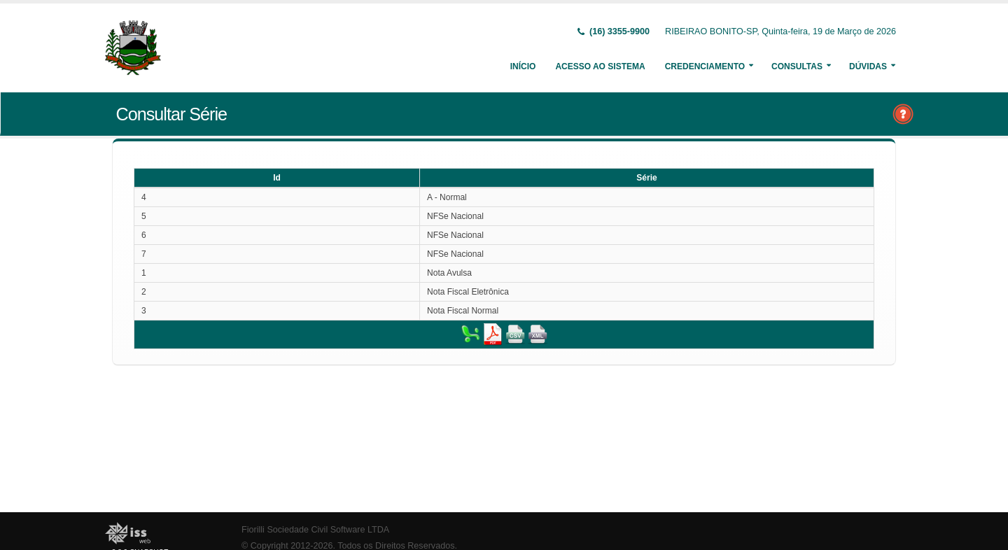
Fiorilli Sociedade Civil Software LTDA (315, 530)
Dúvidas (868, 66)
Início (523, 66)
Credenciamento (705, 66)
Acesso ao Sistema (600, 66)
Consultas (796, 66)
